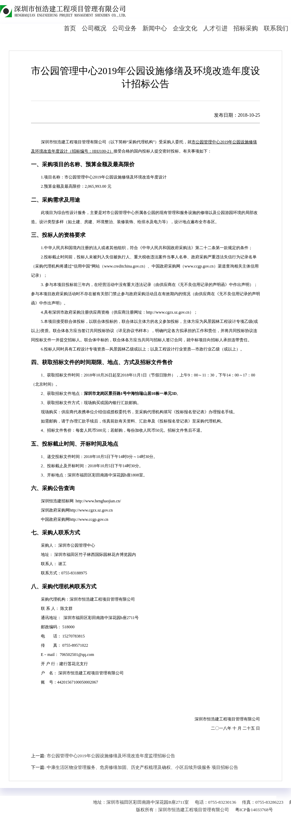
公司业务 (124, 28)
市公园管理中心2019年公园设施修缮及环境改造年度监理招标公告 (111, 755)
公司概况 (94, 28)
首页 (70, 28)
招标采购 (245, 28)
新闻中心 (154, 28)
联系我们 (276, 28)
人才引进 (215, 28)
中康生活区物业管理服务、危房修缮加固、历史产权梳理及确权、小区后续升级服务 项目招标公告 (142, 767)
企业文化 (185, 28)
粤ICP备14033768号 (254, 809)
